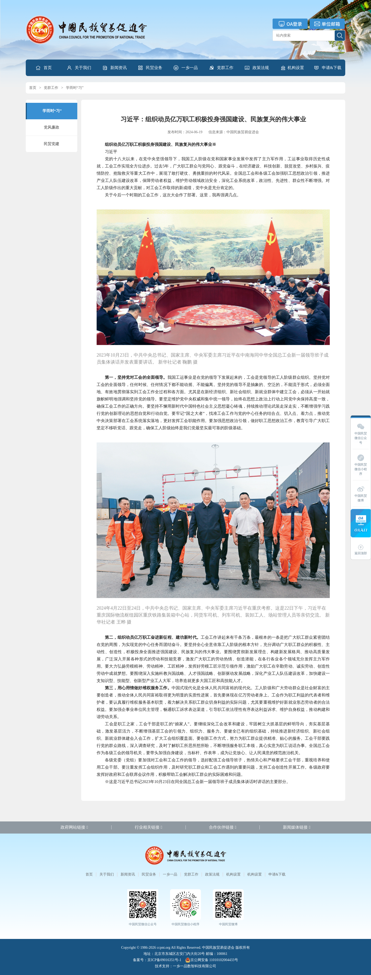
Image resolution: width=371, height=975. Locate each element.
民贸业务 (150, 68)
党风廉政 (51, 127)
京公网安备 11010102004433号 (211, 960)
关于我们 (78, 68)
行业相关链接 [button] (148, 827)
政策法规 (256, 68)
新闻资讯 (114, 68)
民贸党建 (51, 144)
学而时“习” (74, 88)
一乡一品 (185, 68)
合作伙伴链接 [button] (223, 827)
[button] (79, 68)
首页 (43, 68)
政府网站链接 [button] (74, 827)
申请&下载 (327, 68)
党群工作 (221, 68)
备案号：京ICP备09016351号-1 (157, 960)
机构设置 (292, 68)
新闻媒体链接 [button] (296, 827)
